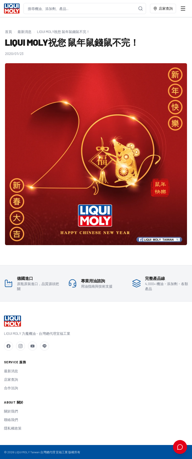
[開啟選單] (183, 8)
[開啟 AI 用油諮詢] (180, 447)
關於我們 (11, 411)
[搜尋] (140, 8)
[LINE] (44, 346)
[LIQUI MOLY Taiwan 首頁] (12, 8)
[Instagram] (20, 346)
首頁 (8, 31)
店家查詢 (163, 8)
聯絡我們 (11, 420)
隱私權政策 (13, 428)
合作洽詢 (11, 388)
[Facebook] (8, 346)
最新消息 (25, 31)
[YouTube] (32, 346)
